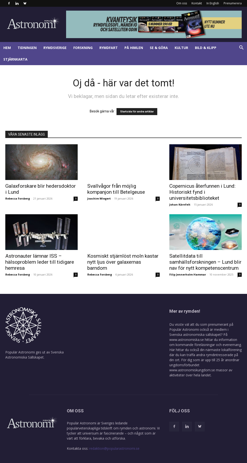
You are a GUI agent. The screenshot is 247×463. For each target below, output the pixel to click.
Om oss (181, 3)
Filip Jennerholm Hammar (187, 274)
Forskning (83, 47)
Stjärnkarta (15, 59)
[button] (241, 48)
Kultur (181, 47)
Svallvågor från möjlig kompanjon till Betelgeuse (116, 189)
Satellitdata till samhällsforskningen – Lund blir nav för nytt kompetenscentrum (205, 262)
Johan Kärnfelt (179, 204)
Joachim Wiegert (99, 198)
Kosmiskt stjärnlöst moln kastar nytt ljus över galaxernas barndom (122, 262)
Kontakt (197, 3)
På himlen (133, 47)
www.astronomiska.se (186, 339)
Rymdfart (108, 47)
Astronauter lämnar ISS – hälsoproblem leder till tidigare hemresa (39, 262)
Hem (7, 47)
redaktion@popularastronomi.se (114, 448)
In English (212, 3)
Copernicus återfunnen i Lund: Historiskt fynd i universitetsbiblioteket (202, 192)
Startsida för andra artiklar (137, 111)
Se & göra (159, 47)
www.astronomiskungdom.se (192, 370)
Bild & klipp (205, 47)
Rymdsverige (55, 47)
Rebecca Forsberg (17, 198)
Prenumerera (233, 3)
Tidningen (27, 47)
